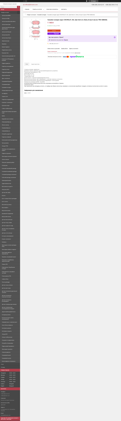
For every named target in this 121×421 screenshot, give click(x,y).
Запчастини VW (6, 35)
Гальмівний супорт (6, 358)
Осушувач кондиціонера (8, 340)
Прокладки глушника (7, 349)
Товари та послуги (31, 14)
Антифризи (4, 93)
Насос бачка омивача (7, 325)
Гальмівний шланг (6, 355)
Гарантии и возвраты (52, 9)
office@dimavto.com (5, 415)
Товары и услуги (5, 12)
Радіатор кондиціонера (8, 99)
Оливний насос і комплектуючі (9, 322)
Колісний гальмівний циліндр (9, 168)
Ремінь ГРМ (4, 264)
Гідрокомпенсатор (6, 183)
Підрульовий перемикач (8, 346)
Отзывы (3, 367)
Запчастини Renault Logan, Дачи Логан (8, 28)
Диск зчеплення (6, 78)
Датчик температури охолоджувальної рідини (8, 308)
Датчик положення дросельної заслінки (9, 291)
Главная (27, 9)
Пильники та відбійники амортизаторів (8, 260)
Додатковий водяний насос (9, 311)
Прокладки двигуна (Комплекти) (7, 253)
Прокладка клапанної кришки (9, 156)
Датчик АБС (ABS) (6, 192)
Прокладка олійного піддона (9, 249)
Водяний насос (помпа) (7, 119)
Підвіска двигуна (6, 63)
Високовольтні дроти (7, 186)
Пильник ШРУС (5, 189)
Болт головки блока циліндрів (9, 198)
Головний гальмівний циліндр (9, 171)
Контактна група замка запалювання (8, 318)
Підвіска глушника (6, 153)
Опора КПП (4, 334)
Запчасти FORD (5, 18)
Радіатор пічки (5, 69)
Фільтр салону (5, 125)
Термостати (5, 96)
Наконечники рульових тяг (8, 56)
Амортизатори (5, 41)
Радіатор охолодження (7, 66)
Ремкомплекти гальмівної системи (8, 272)
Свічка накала (5, 159)
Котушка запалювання (7, 236)
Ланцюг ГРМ (5, 146)
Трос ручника (5, 143)
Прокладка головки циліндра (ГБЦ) (9, 245)
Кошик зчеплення (6, 239)
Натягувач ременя (6, 328)
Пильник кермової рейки (8, 162)
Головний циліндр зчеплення (9, 174)
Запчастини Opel (6, 24)
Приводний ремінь (6, 180)
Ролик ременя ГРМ (6, 276)
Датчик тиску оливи (7, 222)
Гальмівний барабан (7, 81)
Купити (54, 30)
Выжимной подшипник (7, 213)
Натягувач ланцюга (7, 331)
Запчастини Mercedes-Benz (9, 21)
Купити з (54, 33)
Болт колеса (5, 201)
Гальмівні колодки (6, 87)
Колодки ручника (6, 314)
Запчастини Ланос (6, 38)
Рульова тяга (5, 53)
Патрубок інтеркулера (7, 343)
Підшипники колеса (7, 50)
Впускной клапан (6, 210)
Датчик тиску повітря (7, 285)
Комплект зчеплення (7, 102)
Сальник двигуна (6, 352)
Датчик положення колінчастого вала (6, 296)
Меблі (3, 116)
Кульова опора (5, 105)
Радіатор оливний (6, 137)
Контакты (64, 9)
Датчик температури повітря (9, 304)
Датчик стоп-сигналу (7, 233)
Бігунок (3, 195)
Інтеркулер (4, 165)
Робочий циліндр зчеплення (9, 177)
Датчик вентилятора (7, 219)
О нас (2, 364)
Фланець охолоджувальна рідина (8, 149)
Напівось (4, 242)
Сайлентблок (5, 279)
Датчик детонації (6, 288)
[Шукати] (18, 7)
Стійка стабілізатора (7, 108)
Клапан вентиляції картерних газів (9, 112)
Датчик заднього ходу (7, 225)
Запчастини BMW (6, 15)
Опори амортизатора (7, 90)
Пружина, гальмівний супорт (9, 257)
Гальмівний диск (6, 84)
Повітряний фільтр (6, 122)
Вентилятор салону (6, 204)
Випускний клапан (6, 216)
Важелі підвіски (5, 47)
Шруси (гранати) (6, 75)
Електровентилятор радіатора (9, 140)
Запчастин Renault (6, 32)
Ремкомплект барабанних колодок (8, 268)
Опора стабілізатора (7, 337)
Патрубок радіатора (7, 134)
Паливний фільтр (6, 128)
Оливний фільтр (6, 131)
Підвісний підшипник (7, 72)
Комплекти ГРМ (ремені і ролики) (8, 59)
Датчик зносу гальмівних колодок (8, 229)
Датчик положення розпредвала (6, 300)
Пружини (4, 44)
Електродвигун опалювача (8, 361)
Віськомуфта (5, 207)
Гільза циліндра (6, 282)
